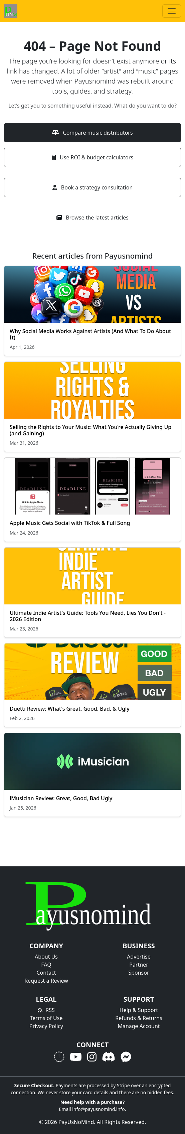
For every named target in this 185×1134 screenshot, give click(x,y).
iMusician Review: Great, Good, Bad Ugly (61, 798)
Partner (138, 964)
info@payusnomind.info (98, 1109)
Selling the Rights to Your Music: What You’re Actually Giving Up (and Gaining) (90, 430)
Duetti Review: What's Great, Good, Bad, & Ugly (70, 708)
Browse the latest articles (92, 217)
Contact (46, 972)
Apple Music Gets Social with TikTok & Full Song (70, 523)
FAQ (46, 964)
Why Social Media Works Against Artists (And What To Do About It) (90, 334)
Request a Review (46, 980)
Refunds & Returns (138, 1018)
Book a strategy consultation (92, 187)
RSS (50, 1010)
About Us (46, 956)
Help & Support (139, 1010)
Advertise (138, 956)
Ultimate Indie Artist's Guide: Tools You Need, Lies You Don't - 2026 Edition (88, 616)
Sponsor (138, 972)
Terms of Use (46, 1018)
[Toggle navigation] (171, 11)
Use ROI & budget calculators (92, 157)
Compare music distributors (92, 132)
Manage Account (139, 1026)
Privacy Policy (46, 1026)
